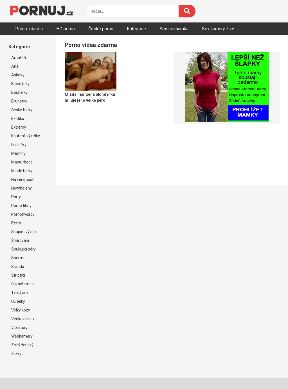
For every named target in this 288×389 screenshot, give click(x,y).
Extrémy (18, 127)
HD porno (65, 28)
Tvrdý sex (19, 292)
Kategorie (136, 28)
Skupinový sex (24, 231)
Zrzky (16, 353)
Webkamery (22, 336)
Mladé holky (21, 171)
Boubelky (19, 92)
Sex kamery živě (218, 28)
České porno (100, 28)
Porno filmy (21, 205)
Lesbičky (18, 144)
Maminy (18, 153)
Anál (15, 66)
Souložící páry (23, 249)
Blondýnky (20, 83)
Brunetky (19, 101)
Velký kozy (20, 310)
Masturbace (22, 162)
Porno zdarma (29, 28)
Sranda (17, 266)
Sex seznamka (173, 28)
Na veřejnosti (22, 179)
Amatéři (18, 57)
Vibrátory (19, 327)
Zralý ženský (22, 345)
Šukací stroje (22, 284)
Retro (16, 223)
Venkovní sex (23, 319)
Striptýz (18, 275)
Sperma (18, 258)
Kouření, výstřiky (25, 136)
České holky (21, 110)
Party (16, 197)
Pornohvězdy (23, 214)
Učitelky (18, 301)
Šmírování (20, 240)
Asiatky (17, 75)
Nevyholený (21, 188)
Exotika (17, 118)
